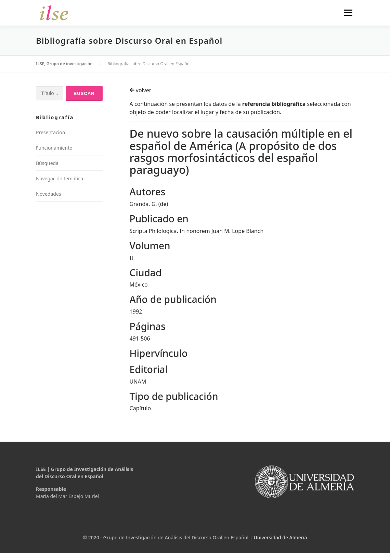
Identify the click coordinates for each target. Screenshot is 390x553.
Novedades (48, 194)
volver (141, 90)
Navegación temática (59, 178)
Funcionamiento (54, 147)
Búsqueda (47, 163)
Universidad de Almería (280, 537)
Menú (348, 12)
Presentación (50, 132)
